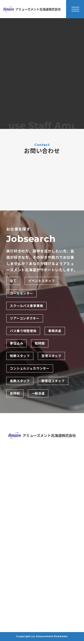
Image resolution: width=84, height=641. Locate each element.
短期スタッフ (20, 356)
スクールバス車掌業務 (26, 306)
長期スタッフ (20, 381)
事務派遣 (54, 331)
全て (13, 281)
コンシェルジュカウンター (30, 368)
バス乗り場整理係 (23, 331)
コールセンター (21, 293)
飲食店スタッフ (53, 381)
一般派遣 (38, 393)
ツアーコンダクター (24, 318)
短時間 (40, 343)
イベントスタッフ (41, 281)
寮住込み (16, 343)
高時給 (15, 393)
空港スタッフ (51, 356)
